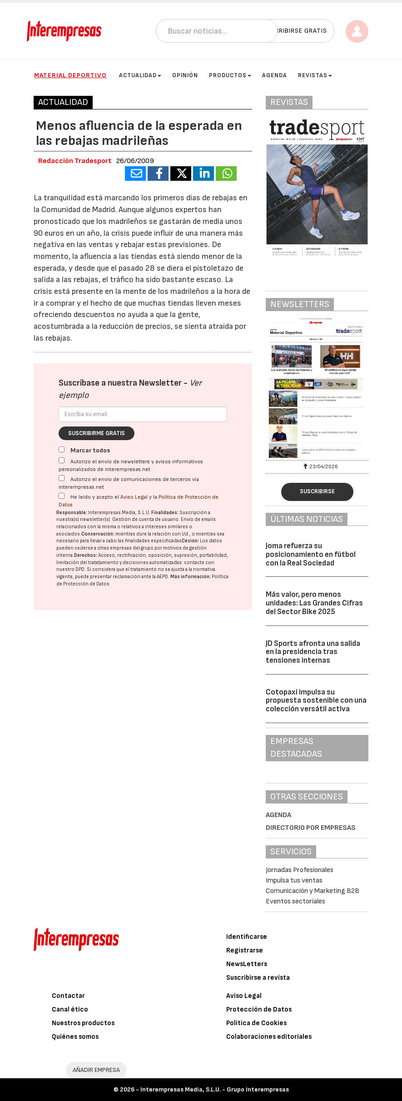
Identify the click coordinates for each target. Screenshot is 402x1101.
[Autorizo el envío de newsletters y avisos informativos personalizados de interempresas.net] (62, 460)
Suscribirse (317, 491)
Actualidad (140, 75)
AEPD (162, 577)
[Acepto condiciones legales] (62, 496)
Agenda (274, 75)
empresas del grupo (132, 548)
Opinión (185, 75)
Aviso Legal (134, 497)
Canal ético (70, 1009)
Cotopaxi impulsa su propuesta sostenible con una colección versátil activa (316, 701)
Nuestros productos (83, 1023)
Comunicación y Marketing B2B (312, 891)
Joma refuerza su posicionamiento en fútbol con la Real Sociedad (311, 554)
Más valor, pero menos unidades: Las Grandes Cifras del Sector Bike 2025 (314, 603)
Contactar (68, 996)
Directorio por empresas (311, 827)
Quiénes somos (75, 1036)
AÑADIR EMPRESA (96, 1070)
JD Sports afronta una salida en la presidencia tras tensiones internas (313, 652)
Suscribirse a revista (258, 977)
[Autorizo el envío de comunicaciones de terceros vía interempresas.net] (62, 478)
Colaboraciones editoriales (269, 1036)
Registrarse (244, 950)
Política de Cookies (256, 1023)
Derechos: (85, 555)
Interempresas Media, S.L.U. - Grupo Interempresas (214, 1089)
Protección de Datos (259, 1009)
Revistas (315, 75)
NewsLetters (246, 964)
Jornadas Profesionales (299, 870)
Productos (230, 75)
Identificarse (246, 936)
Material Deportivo (70, 75)
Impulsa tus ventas (294, 880)
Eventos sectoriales (295, 901)
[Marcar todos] (62, 449)
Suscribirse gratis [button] (294, 31)
